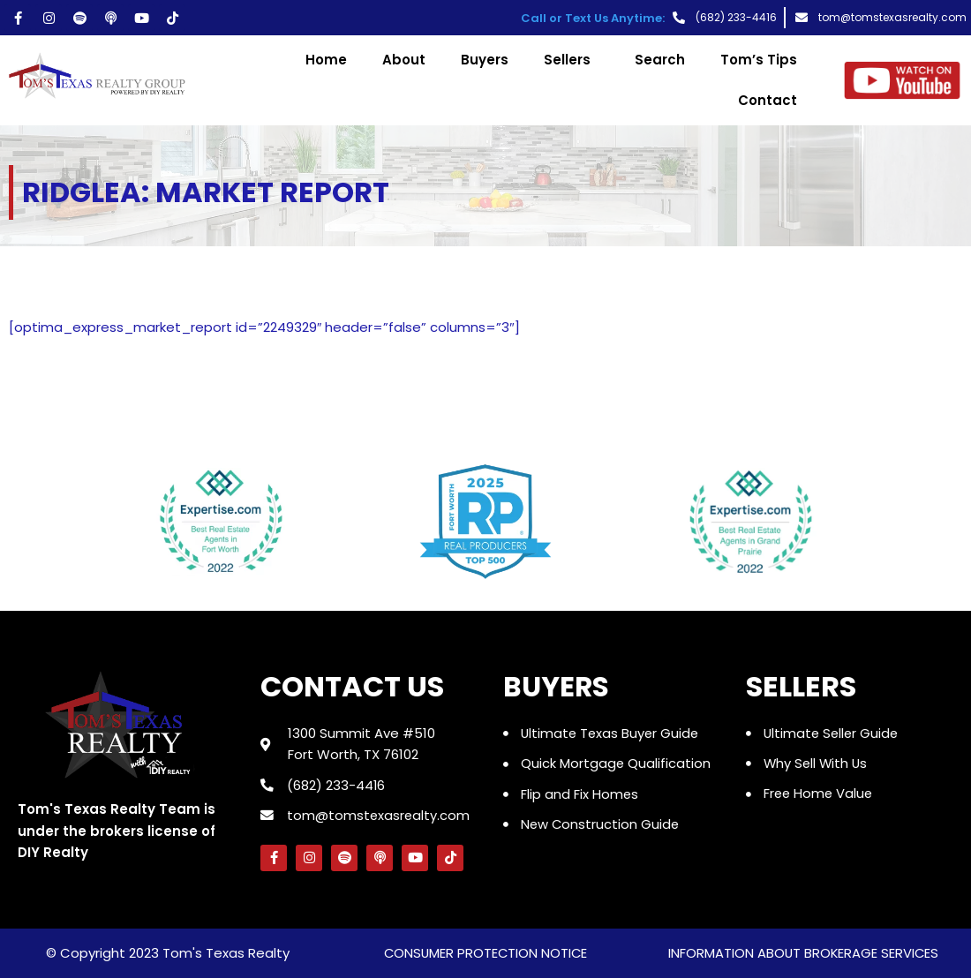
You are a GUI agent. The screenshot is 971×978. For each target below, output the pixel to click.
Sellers (571, 59)
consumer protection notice (485, 953)
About (403, 59)
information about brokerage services (802, 953)
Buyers (484, 59)
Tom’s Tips (758, 59)
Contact (767, 100)
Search (660, 59)
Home (326, 59)
